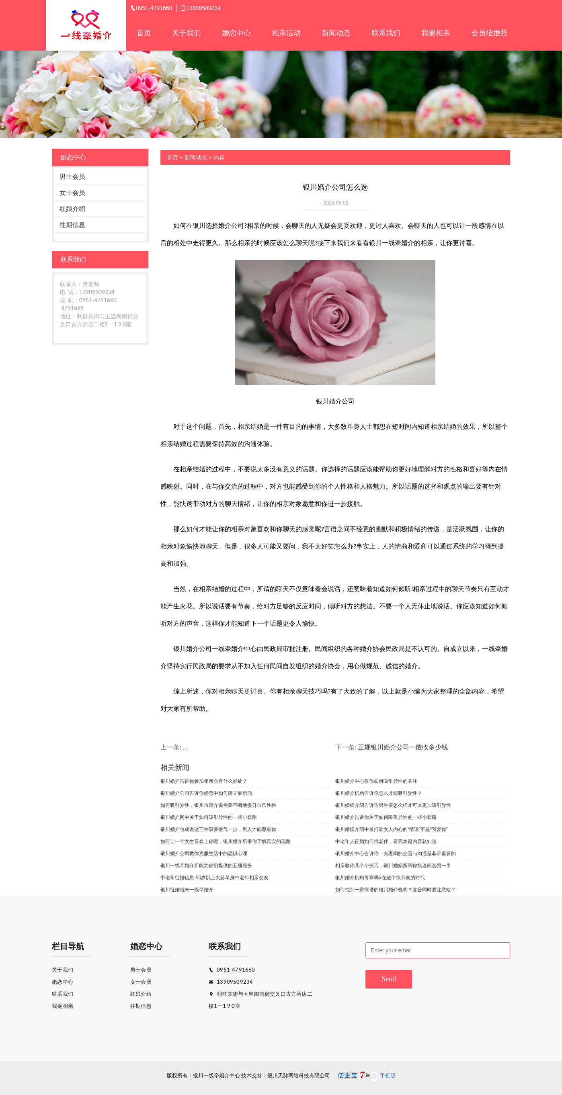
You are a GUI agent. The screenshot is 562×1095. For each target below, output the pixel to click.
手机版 (388, 1076)
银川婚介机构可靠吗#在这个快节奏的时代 (380, 877)
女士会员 (72, 192)
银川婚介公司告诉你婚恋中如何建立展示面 (206, 793)
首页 (144, 33)
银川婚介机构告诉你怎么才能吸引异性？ (378, 793)
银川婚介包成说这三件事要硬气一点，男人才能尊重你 (218, 829)
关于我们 (186, 33)
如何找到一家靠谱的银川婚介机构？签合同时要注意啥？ (395, 889)
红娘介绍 (72, 208)
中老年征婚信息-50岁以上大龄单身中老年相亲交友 (214, 877)
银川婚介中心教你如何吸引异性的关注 (376, 781)
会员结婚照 (489, 33)
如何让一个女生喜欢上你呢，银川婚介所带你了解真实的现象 (225, 841)
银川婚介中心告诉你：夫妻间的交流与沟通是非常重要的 (395, 853)
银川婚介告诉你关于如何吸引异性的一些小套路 (386, 817)
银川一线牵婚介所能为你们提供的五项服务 (206, 865)
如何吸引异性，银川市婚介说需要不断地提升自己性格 (218, 805)
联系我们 (385, 33)
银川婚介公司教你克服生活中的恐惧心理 (203, 853)
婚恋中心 (236, 33)
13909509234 (231, 982)
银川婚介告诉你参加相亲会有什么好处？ (203, 781)
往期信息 (72, 224)
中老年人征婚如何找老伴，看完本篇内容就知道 (386, 841)
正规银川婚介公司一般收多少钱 (403, 747)
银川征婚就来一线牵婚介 (186, 889)
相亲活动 (286, 33)
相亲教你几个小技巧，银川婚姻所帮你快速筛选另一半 (393, 865)
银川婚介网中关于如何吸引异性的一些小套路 (208, 817)
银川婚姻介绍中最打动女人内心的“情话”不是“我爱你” (391, 829)
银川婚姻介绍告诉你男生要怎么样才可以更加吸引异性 (393, 805)
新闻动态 (336, 33)
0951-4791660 (232, 970)
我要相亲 (435, 33)
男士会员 (72, 176)
